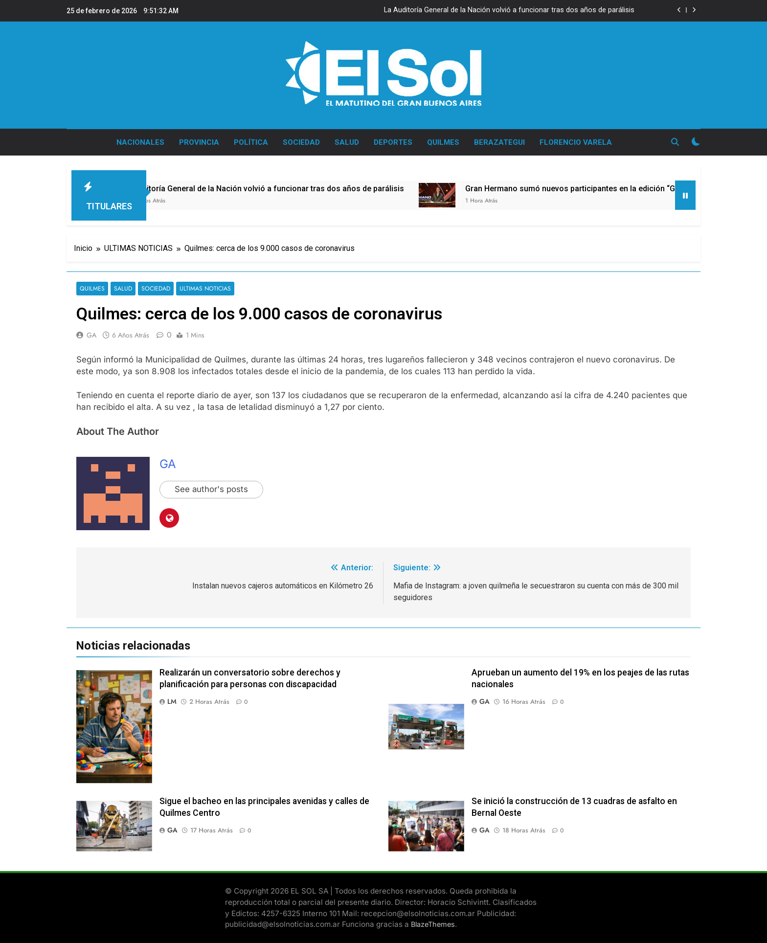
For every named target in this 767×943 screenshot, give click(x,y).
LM (172, 701)
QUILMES (443, 142)
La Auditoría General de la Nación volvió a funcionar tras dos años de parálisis (509, 10)
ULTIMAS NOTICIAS (201, 289)
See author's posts (211, 489)
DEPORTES (393, 142)
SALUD (347, 142)
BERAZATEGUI (499, 142)
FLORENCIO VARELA (576, 142)
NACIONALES (140, 142)
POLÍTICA (251, 142)
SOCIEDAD (301, 142)
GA (91, 335)
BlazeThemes (433, 925)
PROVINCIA (199, 142)
